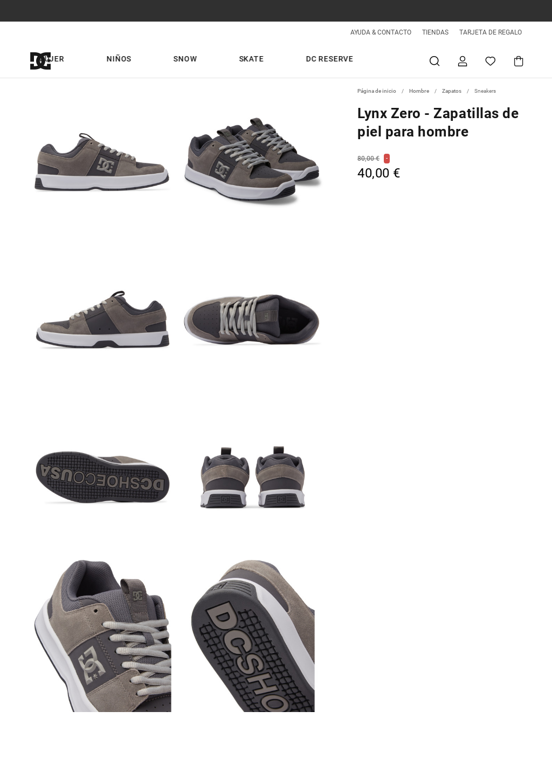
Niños (255, 60)
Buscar (434, 60)
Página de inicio (376, 91)
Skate (335, 60)
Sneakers (485, 91)
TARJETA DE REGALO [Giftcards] (490, 32)
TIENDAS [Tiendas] (435, 32)
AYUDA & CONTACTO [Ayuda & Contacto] (380, 32)
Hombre (167, 60)
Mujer (213, 60)
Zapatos (451, 91)
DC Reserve (388, 60)
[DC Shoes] (52, 60)
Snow (295, 60)
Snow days (111, 60)
